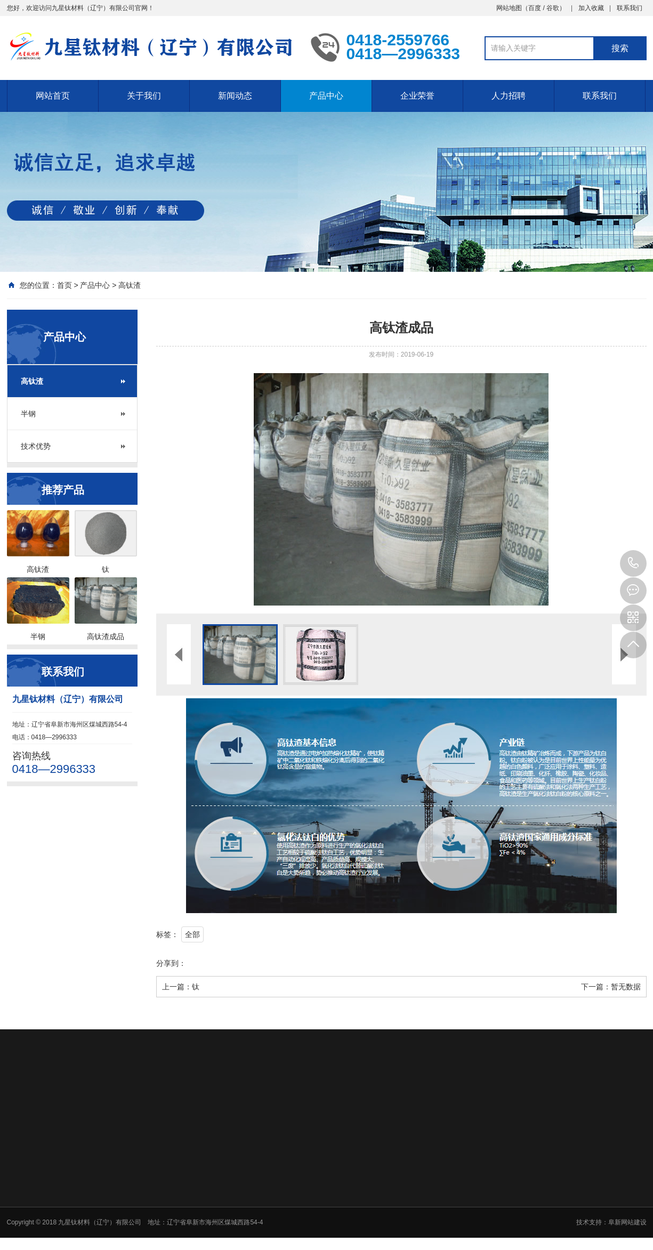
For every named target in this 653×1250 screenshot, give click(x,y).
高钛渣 (129, 285)
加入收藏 (591, 8)
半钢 (28, 413)
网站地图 (509, 8)
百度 (534, 8)
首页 (64, 285)
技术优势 (36, 446)
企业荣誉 (417, 95)
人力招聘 (508, 95)
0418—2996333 (633, 563)
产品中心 (326, 95)
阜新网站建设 (627, 1222)
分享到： (171, 963)
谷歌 (552, 8)
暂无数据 (626, 986)
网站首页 (53, 95)
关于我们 (144, 95)
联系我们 (629, 8)
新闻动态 (235, 95)
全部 (192, 934)
